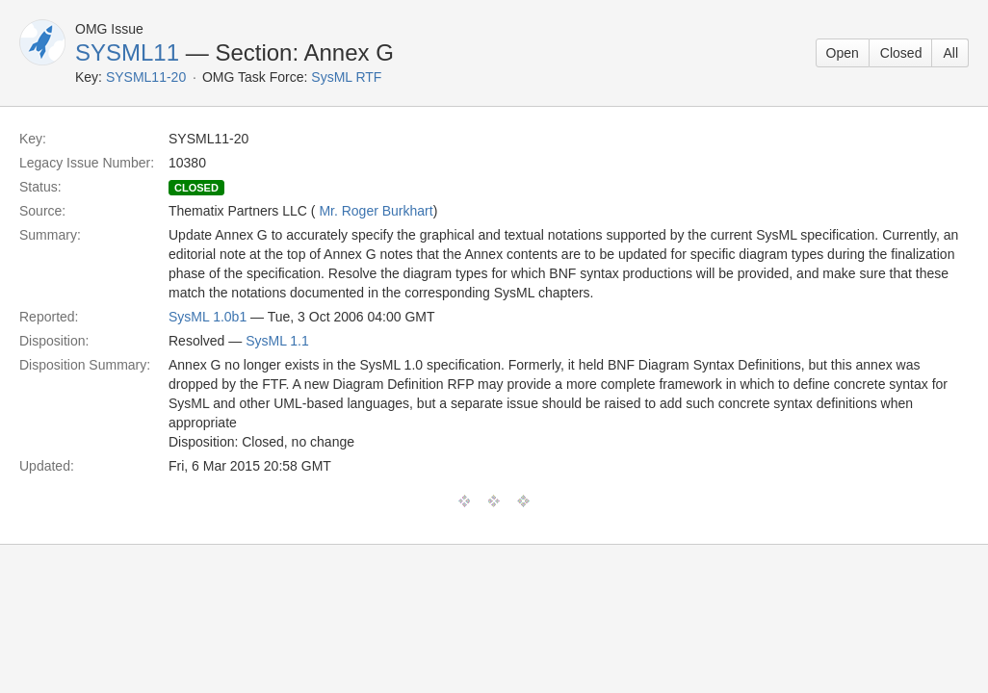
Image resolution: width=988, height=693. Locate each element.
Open (842, 53)
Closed (901, 53)
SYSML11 (127, 52)
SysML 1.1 (277, 340)
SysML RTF (346, 77)
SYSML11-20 (146, 77)
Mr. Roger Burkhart (375, 210)
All (950, 53)
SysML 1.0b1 (208, 316)
